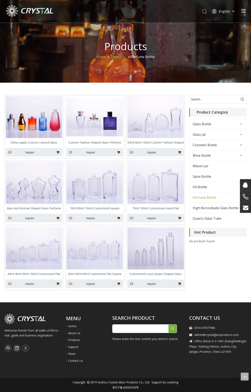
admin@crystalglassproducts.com (216, 335)
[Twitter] (25, 348)
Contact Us (75, 361)
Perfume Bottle (204, 197)
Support (73, 347)
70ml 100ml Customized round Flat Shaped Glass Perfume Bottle (155, 208)
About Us (74, 333)
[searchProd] (140, 329)
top (245, 376)
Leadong (172, 382)
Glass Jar (199, 134)
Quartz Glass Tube (207, 218)
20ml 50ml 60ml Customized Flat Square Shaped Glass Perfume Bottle (94, 273)
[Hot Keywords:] (242, 99)
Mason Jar (201, 166)
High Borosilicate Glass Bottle (215, 208)
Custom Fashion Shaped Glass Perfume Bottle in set (94, 142)
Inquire (20, 152)
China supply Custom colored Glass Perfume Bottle (33, 142)
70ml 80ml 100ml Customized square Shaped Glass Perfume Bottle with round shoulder (95, 208)
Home (72, 326)
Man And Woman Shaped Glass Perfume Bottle (34, 208)
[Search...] (213, 99)
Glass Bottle (202, 124)
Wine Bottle (202, 155)
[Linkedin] (17, 348)
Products (74, 340)
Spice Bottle (202, 176)
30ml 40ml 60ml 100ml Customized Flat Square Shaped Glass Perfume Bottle (33, 273)
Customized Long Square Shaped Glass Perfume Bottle (156, 273)
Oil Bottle (200, 187)
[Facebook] (8, 348)
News (72, 354)
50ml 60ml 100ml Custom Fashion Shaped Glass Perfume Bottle (155, 142)
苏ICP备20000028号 (125, 387)
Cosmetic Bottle (205, 145)
